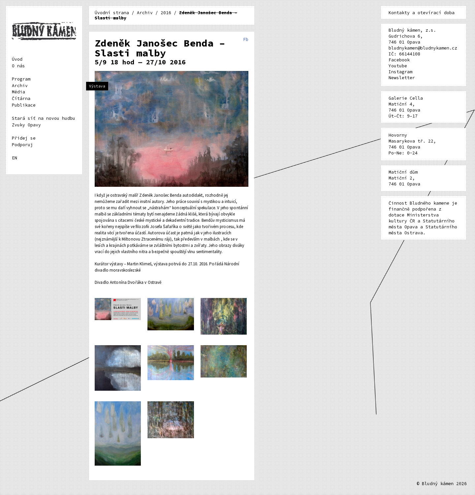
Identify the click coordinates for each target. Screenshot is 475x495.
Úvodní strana (113, 13)
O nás (18, 66)
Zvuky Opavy (26, 125)
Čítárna (21, 98)
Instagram (400, 72)
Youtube (398, 66)
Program (21, 79)
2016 (166, 13)
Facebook (399, 60)
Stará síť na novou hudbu (43, 118)
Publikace (24, 105)
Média (18, 92)
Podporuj (22, 145)
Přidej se (24, 138)
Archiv (20, 85)
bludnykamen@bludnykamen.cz (423, 48)
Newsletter (402, 78)
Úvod (17, 59)
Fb (245, 39)
